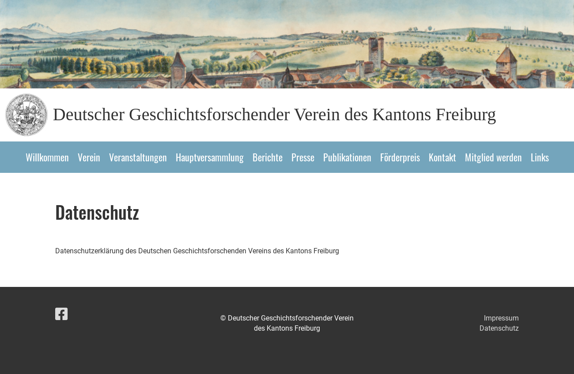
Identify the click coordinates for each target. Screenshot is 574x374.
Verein (89, 157)
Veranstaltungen (138, 157)
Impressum (501, 318)
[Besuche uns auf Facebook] (61, 314)
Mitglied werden (493, 157)
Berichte (268, 157)
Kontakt (442, 157)
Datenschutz (499, 328)
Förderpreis (400, 157)
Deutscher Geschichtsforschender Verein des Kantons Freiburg (274, 114)
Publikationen (347, 157)
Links (540, 157)
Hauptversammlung (210, 157)
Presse (302, 157)
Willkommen (47, 157)
